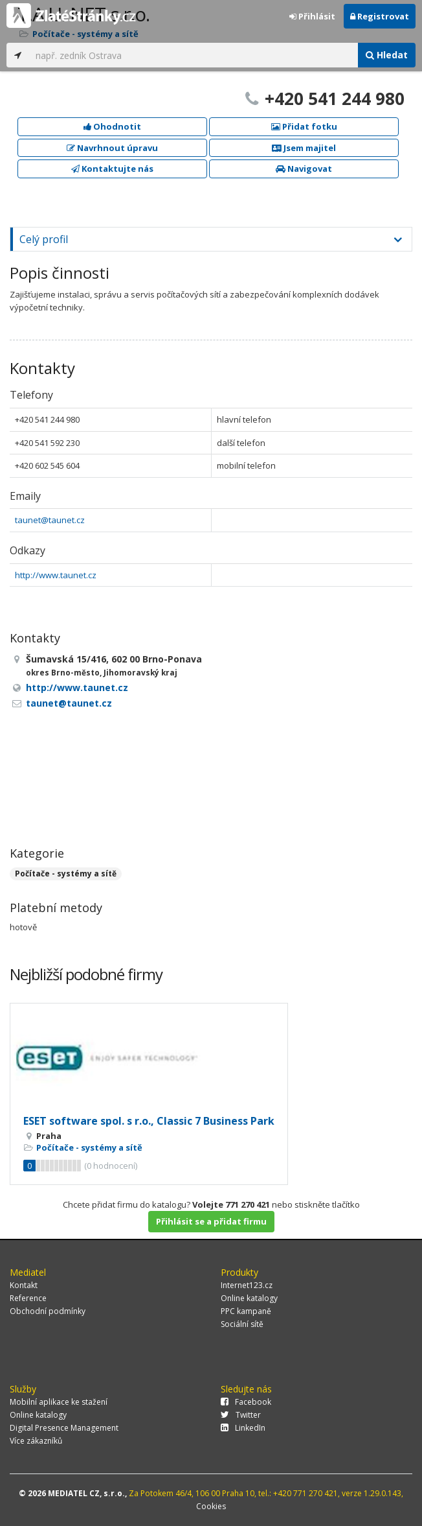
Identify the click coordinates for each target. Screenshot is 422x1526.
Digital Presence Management (64, 1427)
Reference (28, 1298)
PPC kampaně (246, 1311)
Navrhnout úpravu (112, 148)
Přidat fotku (304, 126)
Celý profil (43, 239)
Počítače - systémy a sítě (66, 873)
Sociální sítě (242, 1324)
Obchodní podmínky (47, 1311)
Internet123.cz (246, 1285)
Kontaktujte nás (112, 168)
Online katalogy (249, 1298)
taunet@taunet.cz (50, 520)
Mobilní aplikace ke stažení (58, 1401)
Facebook (246, 1401)
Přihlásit (312, 16)
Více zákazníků (36, 1440)
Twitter (241, 1414)
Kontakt (24, 1285)
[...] (193, 55)
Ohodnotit (112, 126)
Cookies (211, 1506)
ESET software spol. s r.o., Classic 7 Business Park (148, 1121)
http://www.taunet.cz (55, 575)
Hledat (387, 55)
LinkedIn (243, 1427)
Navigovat (304, 168)
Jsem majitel (304, 148)
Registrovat (379, 16)
